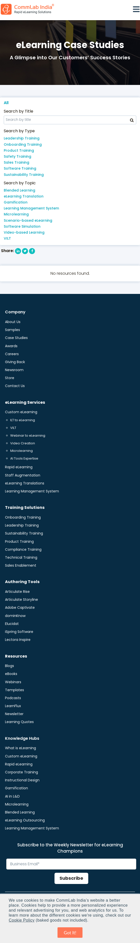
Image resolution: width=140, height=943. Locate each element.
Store (9, 377)
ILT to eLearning (22, 420)
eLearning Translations (24, 483)
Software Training (20, 168)
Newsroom (14, 369)
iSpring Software (19, 631)
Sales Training (16, 162)
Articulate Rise (17, 591)
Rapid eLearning (18, 467)
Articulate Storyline (21, 599)
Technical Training (21, 557)
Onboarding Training (23, 144)
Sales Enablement (20, 565)
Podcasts (13, 697)
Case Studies (16, 337)
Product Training (19, 150)
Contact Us (15, 385)
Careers (12, 353)
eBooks (11, 673)
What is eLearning (20, 747)
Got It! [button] (70, 932)
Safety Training (17, 156)
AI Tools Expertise (24, 458)
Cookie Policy (21, 920)
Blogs (9, 665)
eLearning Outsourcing (25, 820)
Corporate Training (21, 772)
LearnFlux (13, 705)
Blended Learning (19, 190)
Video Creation (22, 443)
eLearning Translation (24, 196)
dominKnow (15, 615)
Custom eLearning (21, 411)
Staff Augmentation (22, 475)
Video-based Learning (24, 232)
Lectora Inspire (17, 639)
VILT (7, 238)
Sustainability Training (24, 174)
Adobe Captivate (20, 607)
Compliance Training (23, 549)
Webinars (13, 681)
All (6, 103)
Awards (11, 345)
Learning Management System (31, 208)
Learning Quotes (19, 721)
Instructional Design (22, 780)
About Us (12, 321)
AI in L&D (12, 796)
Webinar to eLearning (27, 435)
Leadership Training (22, 138)
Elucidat (12, 623)
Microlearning (16, 214)
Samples (12, 329)
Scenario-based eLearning (28, 220)
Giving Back (15, 361)
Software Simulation (22, 226)
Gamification (16, 202)
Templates (14, 689)
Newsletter (14, 713)
